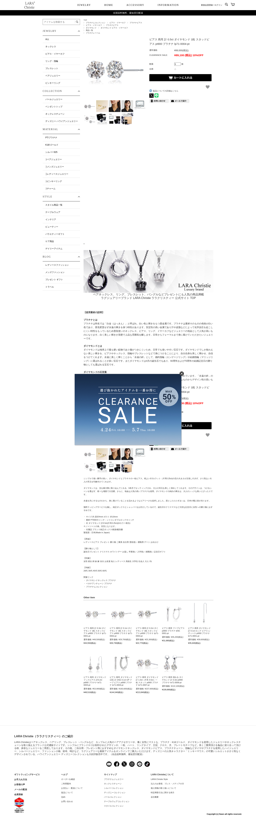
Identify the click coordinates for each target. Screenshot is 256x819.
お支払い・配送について (72, 788)
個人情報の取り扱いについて (163, 788)
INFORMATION (168, 5)
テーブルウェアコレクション (116, 801)
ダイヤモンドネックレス (126, 748)
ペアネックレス (39, 742)
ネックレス (50, 46)
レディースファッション (57, 265)
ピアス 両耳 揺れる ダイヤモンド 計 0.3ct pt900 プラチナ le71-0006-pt (172, 679)
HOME (108, 5)
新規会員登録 (207, 5)
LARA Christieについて (162, 774)
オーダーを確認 (68, 779)
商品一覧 (89, 30)
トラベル (49, 287)
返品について (67, 792)
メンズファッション (55, 272)
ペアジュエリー (52, 75)
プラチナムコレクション (95, 23)
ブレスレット (51, 68)
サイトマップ (110, 774)
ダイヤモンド (91, 28)
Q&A (63, 797)
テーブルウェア (52, 212)
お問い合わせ (67, 801)
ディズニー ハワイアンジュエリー (61, 121)
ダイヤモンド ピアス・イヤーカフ (114, 28)
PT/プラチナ (51, 137)
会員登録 (18, 794)
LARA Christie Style (159, 779)
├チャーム (50, 188)
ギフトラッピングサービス (27, 774)
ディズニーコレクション (115, 792)
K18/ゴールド (51, 145)
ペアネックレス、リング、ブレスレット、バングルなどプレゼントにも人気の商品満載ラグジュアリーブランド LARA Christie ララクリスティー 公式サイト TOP (148, 294)
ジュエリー (219, 742)
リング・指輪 (51, 61)
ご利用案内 (66, 784)
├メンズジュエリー (54, 166)
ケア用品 (49, 241)
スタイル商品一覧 (53, 205)
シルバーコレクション (114, 788)
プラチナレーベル (93, 33)
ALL (47, 39)
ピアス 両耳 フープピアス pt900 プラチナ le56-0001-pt (173, 630)
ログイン (218, 5)
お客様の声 (19, 784)
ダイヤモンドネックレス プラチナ (101, 580)
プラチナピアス (136, 23)
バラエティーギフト (55, 234)
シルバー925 (51, 152)
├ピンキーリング (53, 181)
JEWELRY (84, 5)
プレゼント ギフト (54, 279)
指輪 (187, 748)
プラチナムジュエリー (114, 779)
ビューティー (51, 227)
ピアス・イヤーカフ (118, 23)
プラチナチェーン (173, 748)
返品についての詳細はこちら (165, 91)
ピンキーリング (52, 83)
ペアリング (55, 742)
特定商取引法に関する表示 (162, 792)
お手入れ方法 (20, 779)
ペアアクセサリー (123, 742)
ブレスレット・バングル (76, 742)
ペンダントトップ (53, 106)
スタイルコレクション (114, 806)
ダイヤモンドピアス (151, 748)
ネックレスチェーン (55, 114)
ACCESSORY (135, 5)
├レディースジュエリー (56, 174)
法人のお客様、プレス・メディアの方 (167, 784)
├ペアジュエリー (53, 159)
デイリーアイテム (53, 248)
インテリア (50, 219)
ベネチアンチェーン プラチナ (99, 583)
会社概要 (155, 797)
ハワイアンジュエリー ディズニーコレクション (62, 754)
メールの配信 (20, 789)
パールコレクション (113, 797)
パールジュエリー (53, 99)
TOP (85, 20)
